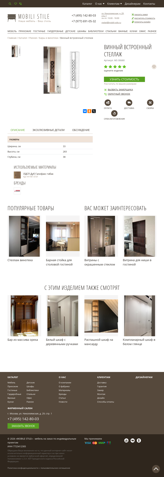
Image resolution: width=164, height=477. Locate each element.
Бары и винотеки (48, 37)
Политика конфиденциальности (23, 468)
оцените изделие (113, 70)
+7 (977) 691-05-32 (84, 21)
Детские (70, 31)
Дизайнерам (132, 3)
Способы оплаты (105, 401)
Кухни (133, 31)
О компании (65, 382)
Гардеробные (55, 31)
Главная (12, 37)
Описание (18, 130)
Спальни (111, 31)
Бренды (62, 394)
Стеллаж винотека (20, 260)
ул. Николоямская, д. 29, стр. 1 (113, 14)
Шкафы (81, 31)
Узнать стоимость (124, 79)
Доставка (101, 382)
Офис (142, 31)
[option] (16, 52)
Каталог (87, 3)
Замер (100, 390)
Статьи (62, 397)
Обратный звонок (117, 93)
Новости (63, 401)
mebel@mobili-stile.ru (111, 22)
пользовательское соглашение (55, 468)
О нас (99, 3)
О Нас (62, 377)
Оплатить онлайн (140, 22)
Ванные (123, 31)
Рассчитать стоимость (143, 18)
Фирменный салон (20, 408)
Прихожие (25, 31)
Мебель (12, 31)
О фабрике (64, 386)
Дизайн (101, 397)
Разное (152, 31)
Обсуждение (81, 130)
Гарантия (102, 386)
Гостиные (39, 31)
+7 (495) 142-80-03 (84, 15)
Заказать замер (139, 14)
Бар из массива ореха (23, 340)
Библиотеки (96, 31)
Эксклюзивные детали (49, 130)
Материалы (64, 390)
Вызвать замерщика (118, 89)
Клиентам (114, 3)
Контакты (149, 3)
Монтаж (101, 394)
